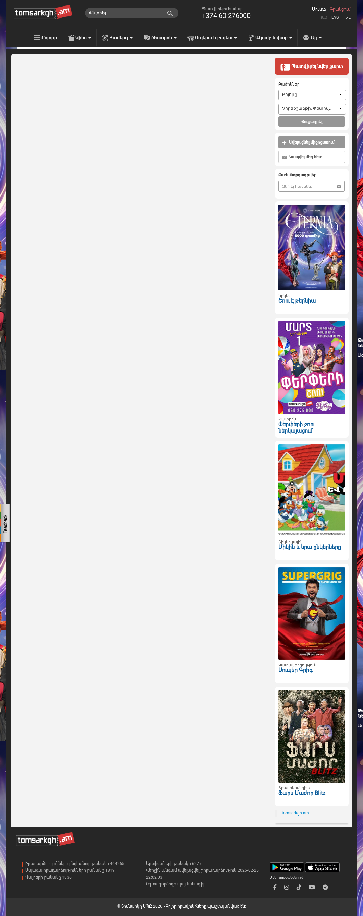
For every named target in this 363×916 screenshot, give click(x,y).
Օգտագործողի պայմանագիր (176, 884)
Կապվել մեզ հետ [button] (302, 157)
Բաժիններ (289, 84)
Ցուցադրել (311, 121)
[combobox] (312, 95)
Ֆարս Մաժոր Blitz (301, 793)
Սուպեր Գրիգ (295, 670)
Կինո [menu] (83, 37)
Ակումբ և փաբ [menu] (273, 37)
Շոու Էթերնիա (297, 301)
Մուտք (319, 9)
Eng (335, 17)
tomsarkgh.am (295, 813)
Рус (347, 17)
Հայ (323, 17)
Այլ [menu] (316, 37)
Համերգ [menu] (121, 37)
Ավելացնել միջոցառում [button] (308, 142)
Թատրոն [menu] (164, 37)
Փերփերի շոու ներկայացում (296, 427)
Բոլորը (49, 37)
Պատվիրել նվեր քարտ (311, 67)
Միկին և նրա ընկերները (309, 547)
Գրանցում (340, 9)
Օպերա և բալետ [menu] (216, 37)
